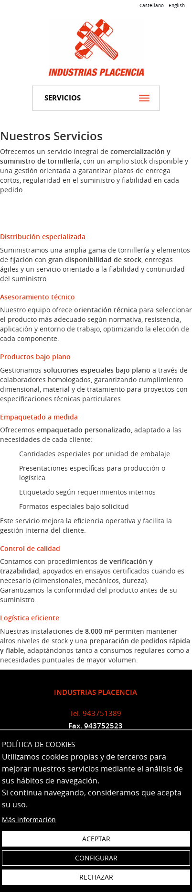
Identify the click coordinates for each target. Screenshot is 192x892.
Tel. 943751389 (95, 713)
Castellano (151, 5)
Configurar (96, 857)
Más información (29, 819)
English (177, 5)
